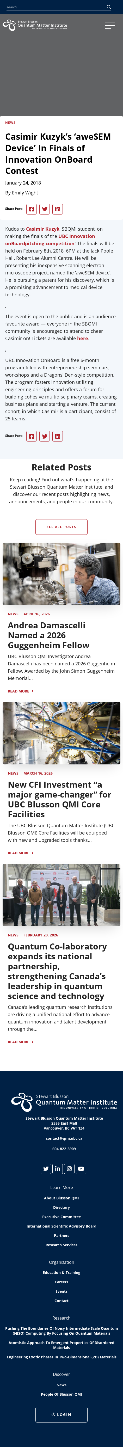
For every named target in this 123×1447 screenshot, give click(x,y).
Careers (61, 1282)
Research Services (61, 1245)
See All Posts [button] (61, 527)
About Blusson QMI (61, 1198)
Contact (61, 1300)
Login (61, 1414)
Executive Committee (61, 1217)
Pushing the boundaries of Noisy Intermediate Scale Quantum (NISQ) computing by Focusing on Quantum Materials (61, 1331)
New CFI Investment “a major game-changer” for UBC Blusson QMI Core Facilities (60, 799)
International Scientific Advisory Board (61, 1226)
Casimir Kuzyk (42, 229)
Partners (61, 1235)
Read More (18, 691)
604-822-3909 (64, 1148)
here (82, 338)
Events (61, 1291)
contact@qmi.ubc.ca (64, 1138)
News (13, 613)
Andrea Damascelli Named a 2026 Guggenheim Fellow (48, 635)
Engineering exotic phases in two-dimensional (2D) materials (61, 1357)
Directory (61, 1207)
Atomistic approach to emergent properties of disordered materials (61, 1345)
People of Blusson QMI (61, 1394)
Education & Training (61, 1272)
